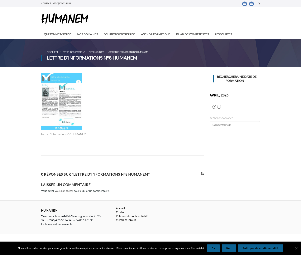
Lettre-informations (73, 52)
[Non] (296, 248)
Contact (121, 212)
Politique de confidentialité (132, 216)
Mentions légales (126, 219)
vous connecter (64, 190)
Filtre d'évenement (221, 118)
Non (229, 248)
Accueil (120, 208)
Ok (213, 248)
